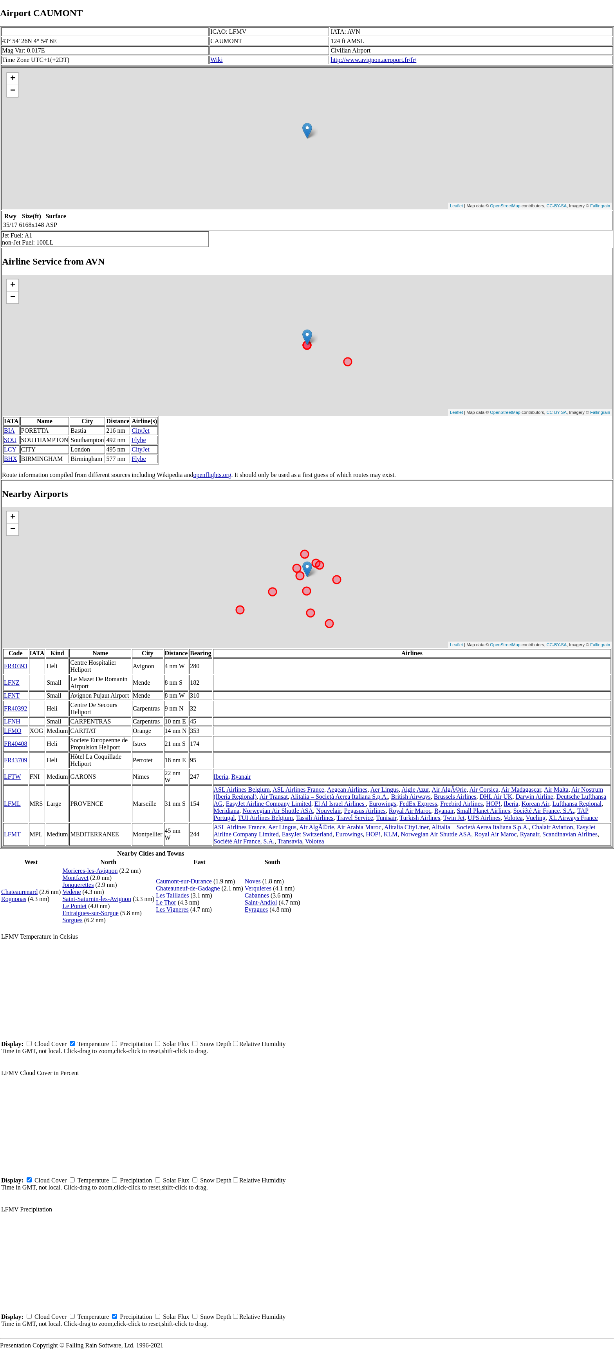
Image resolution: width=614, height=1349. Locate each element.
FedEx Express (418, 803)
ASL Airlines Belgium (242, 789)
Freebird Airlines (461, 803)
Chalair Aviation (552, 827)
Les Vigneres (172, 909)
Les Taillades (172, 895)
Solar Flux (176, 1044)
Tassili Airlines (315, 817)
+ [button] (12, 79)
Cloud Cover (50, 1044)
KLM (391, 834)
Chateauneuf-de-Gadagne (188, 888)
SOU (10, 440)
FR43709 (15, 760)
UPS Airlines (484, 817)
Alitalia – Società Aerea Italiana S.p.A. (339, 796)
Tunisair (386, 817)
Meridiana (227, 810)
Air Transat (273, 796)
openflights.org (212, 474)
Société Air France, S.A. (543, 810)
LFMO (12, 730)
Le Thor (166, 902)
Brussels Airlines (455, 796)
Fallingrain (600, 205)
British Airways (411, 796)
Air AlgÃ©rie (449, 789)
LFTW (12, 776)
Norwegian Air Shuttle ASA (277, 810)
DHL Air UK (496, 796)
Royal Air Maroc (410, 810)
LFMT (12, 834)
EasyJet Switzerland (307, 834)
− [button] (12, 91)
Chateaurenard (19, 891)
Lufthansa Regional (577, 803)
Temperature (93, 1044)
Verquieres (258, 888)
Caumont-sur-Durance (184, 881)
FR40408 (15, 743)
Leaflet (456, 205)
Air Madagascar (521, 789)
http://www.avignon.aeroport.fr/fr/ (373, 59)
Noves (253, 881)
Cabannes (257, 895)
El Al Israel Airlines (340, 803)
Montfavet (75, 877)
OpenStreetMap (505, 205)
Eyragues (256, 909)
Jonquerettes (78, 884)
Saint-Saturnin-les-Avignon (96, 899)
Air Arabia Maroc (359, 827)
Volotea (513, 817)
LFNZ (12, 682)
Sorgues (72, 920)
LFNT (12, 695)
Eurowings (382, 803)
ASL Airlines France (298, 789)
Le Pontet (74, 906)
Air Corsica (484, 789)
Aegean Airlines (347, 789)
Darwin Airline (534, 796)
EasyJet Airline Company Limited (268, 803)
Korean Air (535, 803)
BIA (9, 430)
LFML (12, 803)
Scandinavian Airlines (570, 834)
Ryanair (241, 776)
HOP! (493, 803)
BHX (10, 458)
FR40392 (15, 708)
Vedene (71, 891)
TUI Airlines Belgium (265, 817)
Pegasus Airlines (365, 810)
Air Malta (556, 789)
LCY (10, 449)
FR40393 (15, 666)
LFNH (12, 721)
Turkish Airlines (419, 817)
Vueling (535, 817)
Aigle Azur (415, 789)
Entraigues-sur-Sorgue (90, 913)
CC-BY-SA (557, 205)
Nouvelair (328, 810)
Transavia (290, 841)
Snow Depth (215, 1044)
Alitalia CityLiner (406, 827)
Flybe (139, 440)
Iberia (221, 776)
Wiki (216, 59)
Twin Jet (453, 817)
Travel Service (355, 817)
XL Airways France (573, 817)
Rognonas (13, 899)
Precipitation (136, 1044)
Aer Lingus (384, 789)
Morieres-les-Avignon (89, 870)
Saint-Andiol (261, 902)
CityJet (140, 430)
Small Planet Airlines (483, 810)
